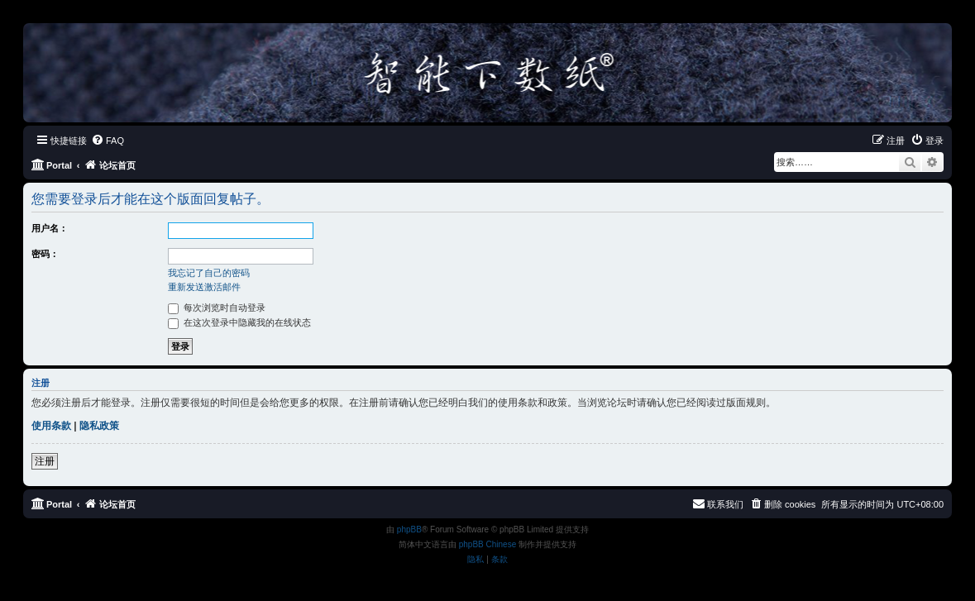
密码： (45, 254)
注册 (45, 461)
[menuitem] (107, 140)
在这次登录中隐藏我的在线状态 (239, 322)
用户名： (49, 228)
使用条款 (51, 426)
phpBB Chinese (488, 544)
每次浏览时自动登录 (216, 307)
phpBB (409, 529)
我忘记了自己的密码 (209, 273)
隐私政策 (99, 426)
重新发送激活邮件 (204, 287)
